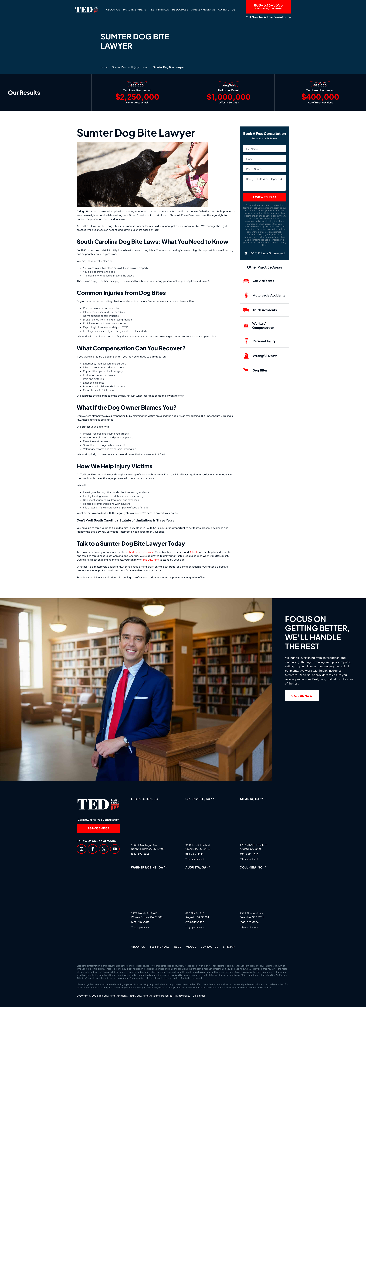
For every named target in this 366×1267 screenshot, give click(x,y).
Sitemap (229, 946)
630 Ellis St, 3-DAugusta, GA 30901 (197, 915)
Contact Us (226, 9)
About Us (113, 9)
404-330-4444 (249, 853)
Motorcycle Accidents (264, 295)
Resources (180, 9)
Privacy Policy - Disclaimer (189, 995)
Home (104, 67)
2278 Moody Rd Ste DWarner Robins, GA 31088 (147, 915)
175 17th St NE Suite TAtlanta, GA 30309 (253, 846)
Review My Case (264, 197)
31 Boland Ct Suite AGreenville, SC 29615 (197, 846)
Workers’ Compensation (258, 325)
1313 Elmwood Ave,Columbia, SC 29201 (252, 915)
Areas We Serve (203, 9)
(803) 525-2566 (249, 922)
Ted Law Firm (151, 559)
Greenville (148, 552)
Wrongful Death (260, 356)
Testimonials (159, 9)
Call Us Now (302, 696)
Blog (178, 946)
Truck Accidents (260, 310)
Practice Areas (134, 9)
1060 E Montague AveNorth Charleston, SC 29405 (147, 846)
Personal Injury (259, 341)
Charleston (134, 552)
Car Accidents (258, 281)
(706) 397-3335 (194, 922)
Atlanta (194, 552)
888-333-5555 (268, 6)
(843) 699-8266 (140, 853)
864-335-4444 (194, 853)
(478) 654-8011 (140, 922)
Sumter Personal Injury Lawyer (130, 67)
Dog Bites (255, 370)
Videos (191, 946)
